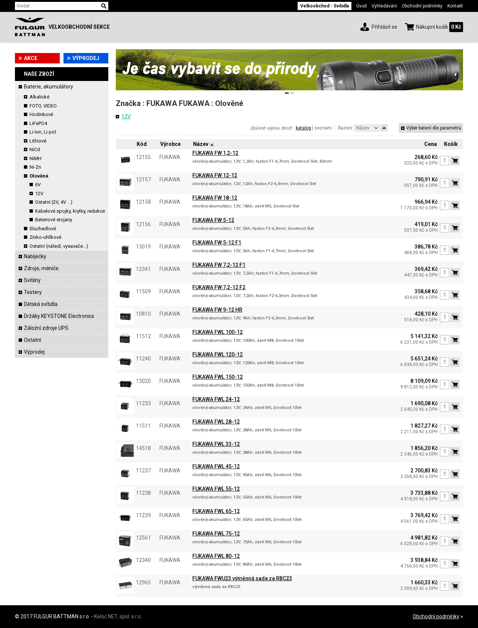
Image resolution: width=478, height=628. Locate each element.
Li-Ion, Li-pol (43, 132)
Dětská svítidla (41, 304)
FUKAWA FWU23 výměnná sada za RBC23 (242, 578)
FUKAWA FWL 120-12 (217, 354)
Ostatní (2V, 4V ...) (53, 202)
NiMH (35, 158)
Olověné (39, 176)
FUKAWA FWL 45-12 (216, 466)
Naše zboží (39, 74)
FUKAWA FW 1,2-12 (215, 153)
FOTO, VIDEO (43, 106)
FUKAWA (161, 103)
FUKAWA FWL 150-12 (217, 377)
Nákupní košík (432, 27)
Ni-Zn (35, 167)
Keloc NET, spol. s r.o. (118, 616)
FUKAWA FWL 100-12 (217, 332)
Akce (30, 58)
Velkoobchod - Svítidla (324, 6)
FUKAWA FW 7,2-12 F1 (218, 265)
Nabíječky (35, 256)
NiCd (35, 149)
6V (38, 184)
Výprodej (85, 58)
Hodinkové (41, 114)
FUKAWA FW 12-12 (214, 175)
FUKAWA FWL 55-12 (216, 489)
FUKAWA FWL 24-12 (216, 399)
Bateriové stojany (53, 219)
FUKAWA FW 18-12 (214, 198)
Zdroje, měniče (41, 268)
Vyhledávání (384, 6)
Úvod (361, 6)
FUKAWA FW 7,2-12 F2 (218, 287)
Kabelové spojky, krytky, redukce (70, 211)
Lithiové (38, 141)
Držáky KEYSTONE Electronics (59, 316)
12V (39, 193)
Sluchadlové (43, 228)
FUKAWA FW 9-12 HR (217, 310)
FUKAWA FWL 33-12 (216, 444)
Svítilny (32, 280)
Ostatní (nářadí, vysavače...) (59, 246)
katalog (303, 128)
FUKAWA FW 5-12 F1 (216, 243)
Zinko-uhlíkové (45, 237)
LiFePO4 (38, 123)
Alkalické (39, 97)
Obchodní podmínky (422, 6)
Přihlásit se (384, 27)
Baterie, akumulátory (48, 87)
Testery (33, 292)
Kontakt (455, 6)
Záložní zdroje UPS (46, 328)
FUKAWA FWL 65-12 (216, 511)
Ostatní (32, 340)
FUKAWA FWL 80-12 (216, 556)
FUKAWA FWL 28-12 (216, 422)
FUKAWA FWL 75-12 (216, 534)
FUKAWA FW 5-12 (213, 220)
